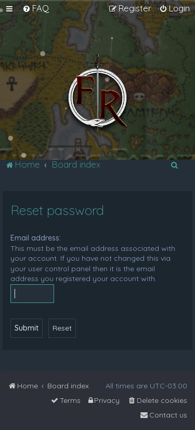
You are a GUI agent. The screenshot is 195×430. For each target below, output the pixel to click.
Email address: (35, 238)
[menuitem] (35, 8)
